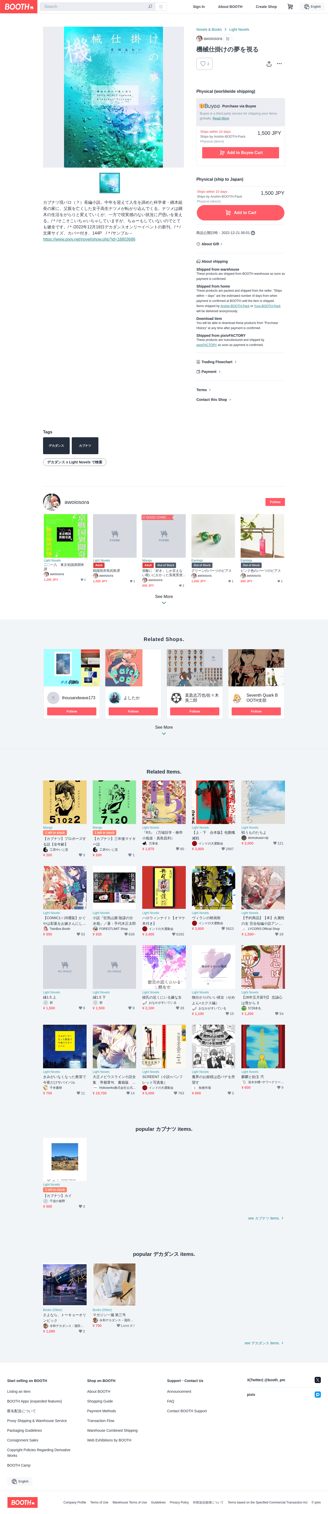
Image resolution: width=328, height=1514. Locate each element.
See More (164, 731)
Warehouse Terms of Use (129, 1502)
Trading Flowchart (216, 362)
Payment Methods (101, 1411)
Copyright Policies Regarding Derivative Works (38, 1453)
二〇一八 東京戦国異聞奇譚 (64, 567)
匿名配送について (21, 1411)
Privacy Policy (179, 1502)
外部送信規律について (208, 1502)
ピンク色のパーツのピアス (261, 571)
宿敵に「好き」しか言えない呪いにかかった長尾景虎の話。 (162, 573)
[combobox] (97, 7)
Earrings (197, 560)
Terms (201, 390)
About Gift (210, 244)
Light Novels (239, 29)
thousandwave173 (78, 698)
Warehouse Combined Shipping (112, 1430)
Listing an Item (18, 1391)
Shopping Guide (100, 1401)
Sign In (199, 6)
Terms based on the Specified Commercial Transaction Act (268, 1502)
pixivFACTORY (206, 345)
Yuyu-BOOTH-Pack (267, 306)
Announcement (179, 1391)
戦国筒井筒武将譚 (106, 571)
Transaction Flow (100, 1421)
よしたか (132, 698)
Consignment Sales (22, 1440)
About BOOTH (230, 6)
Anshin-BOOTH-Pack (235, 306)
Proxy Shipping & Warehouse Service (37, 1421)
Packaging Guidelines (24, 1430)
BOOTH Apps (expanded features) (34, 1401)
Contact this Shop (211, 400)
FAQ (170, 1401)
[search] (150, 7)
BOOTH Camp (18, 1465)
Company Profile (74, 1502)
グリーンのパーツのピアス (211, 571)
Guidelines (158, 1502)
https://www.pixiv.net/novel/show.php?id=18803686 (89, 239)
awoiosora (77, 502)
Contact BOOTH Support (187, 1411)
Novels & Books (209, 29)
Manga (147, 560)
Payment (208, 372)
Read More (221, 118)
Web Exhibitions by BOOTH (109, 1440)
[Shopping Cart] (290, 6)
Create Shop (266, 6)
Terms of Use (99, 1502)
